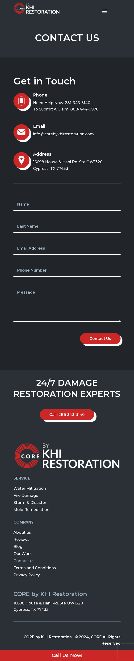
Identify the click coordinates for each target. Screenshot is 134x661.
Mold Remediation (31, 509)
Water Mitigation (29, 488)
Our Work (22, 553)
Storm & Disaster (29, 502)
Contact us (23, 561)
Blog (17, 546)
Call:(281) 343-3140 (67, 414)
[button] (7, 7)
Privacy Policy (26, 575)
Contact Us (100, 338)
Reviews (21, 539)
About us (22, 532)
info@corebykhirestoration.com (63, 134)
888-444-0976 (84, 109)
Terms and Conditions (34, 568)
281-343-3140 (77, 103)
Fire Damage (25, 495)
